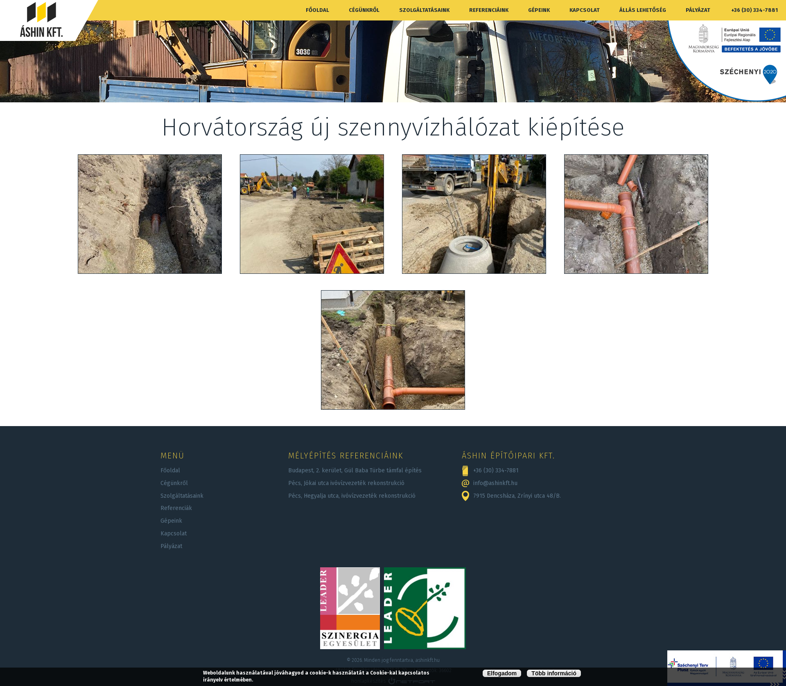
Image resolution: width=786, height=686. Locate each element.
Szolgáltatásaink (424, 10)
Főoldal (317, 10)
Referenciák (176, 508)
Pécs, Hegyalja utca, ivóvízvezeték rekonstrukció (352, 495)
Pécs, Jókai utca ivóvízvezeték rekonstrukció (346, 483)
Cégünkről (364, 10)
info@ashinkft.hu (495, 483)
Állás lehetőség (642, 10)
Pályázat (698, 10)
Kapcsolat (584, 10)
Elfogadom (502, 673)
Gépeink (539, 10)
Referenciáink (488, 10)
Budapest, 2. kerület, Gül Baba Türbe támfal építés (355, 470)
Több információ (553, 673)
